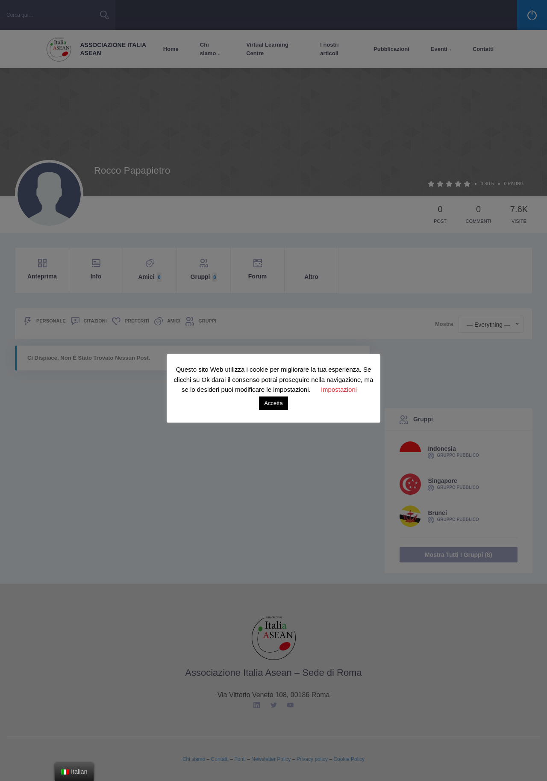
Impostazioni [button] (339, 389)
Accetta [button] (273, 403)
